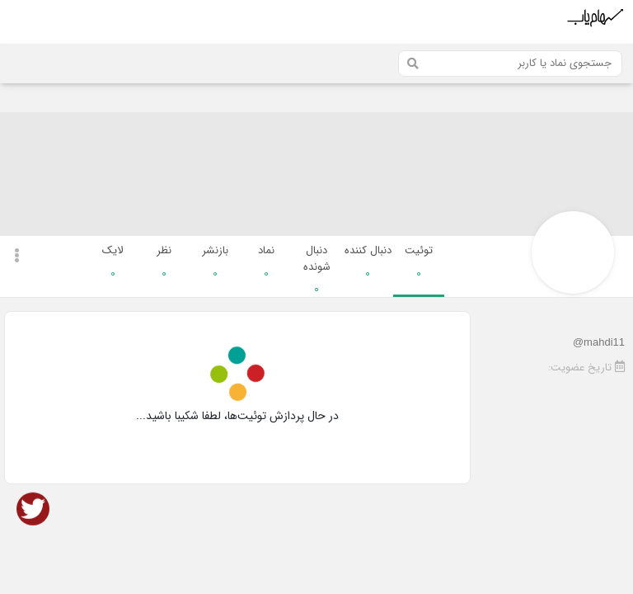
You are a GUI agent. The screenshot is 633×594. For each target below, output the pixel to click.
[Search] (510, 63)
